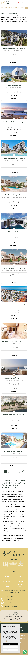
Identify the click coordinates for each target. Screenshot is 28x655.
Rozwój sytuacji (7, 581)
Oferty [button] (7, 579)
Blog (20, 579)
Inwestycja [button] (20, 581)
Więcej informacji (6, 641)
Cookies (11, 618)
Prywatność (6, 618)
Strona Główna (7, 574)
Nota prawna (19, 616)
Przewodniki (20, 574)
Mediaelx (15, 619)
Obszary (20, 576)
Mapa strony (17, 618)
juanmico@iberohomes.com (11, 606)
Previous (2, 38)
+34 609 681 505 (8, 602)
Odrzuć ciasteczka (10, 649)
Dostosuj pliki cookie (10, 646)
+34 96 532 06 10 (8, 599)
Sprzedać (19, 586)
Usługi (20, 584)
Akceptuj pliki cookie (10, 644)
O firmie (7, 576)
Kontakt (7, 584)
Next (25, 38)
